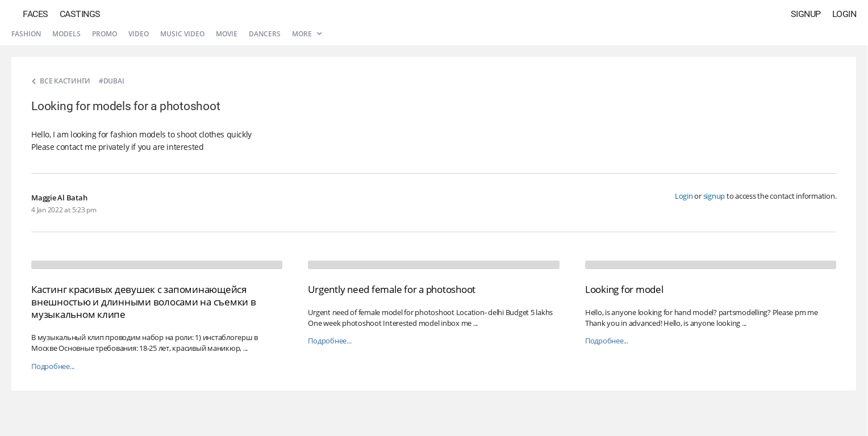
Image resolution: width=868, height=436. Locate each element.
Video (138, 34)
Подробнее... (52, 366)
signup (714, 196)
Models (66, 34)
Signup (806, 14)
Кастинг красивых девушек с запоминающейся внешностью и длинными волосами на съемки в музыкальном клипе (143, 302)
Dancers (265, 34)
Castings (80, 14)
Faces (35, 14)
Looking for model (624, 289)
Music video (182, 34)
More (307, 34)
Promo (104, 34)
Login (844, 14)
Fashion (26, 34)
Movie (226, 34)
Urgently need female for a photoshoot (391, 289)
